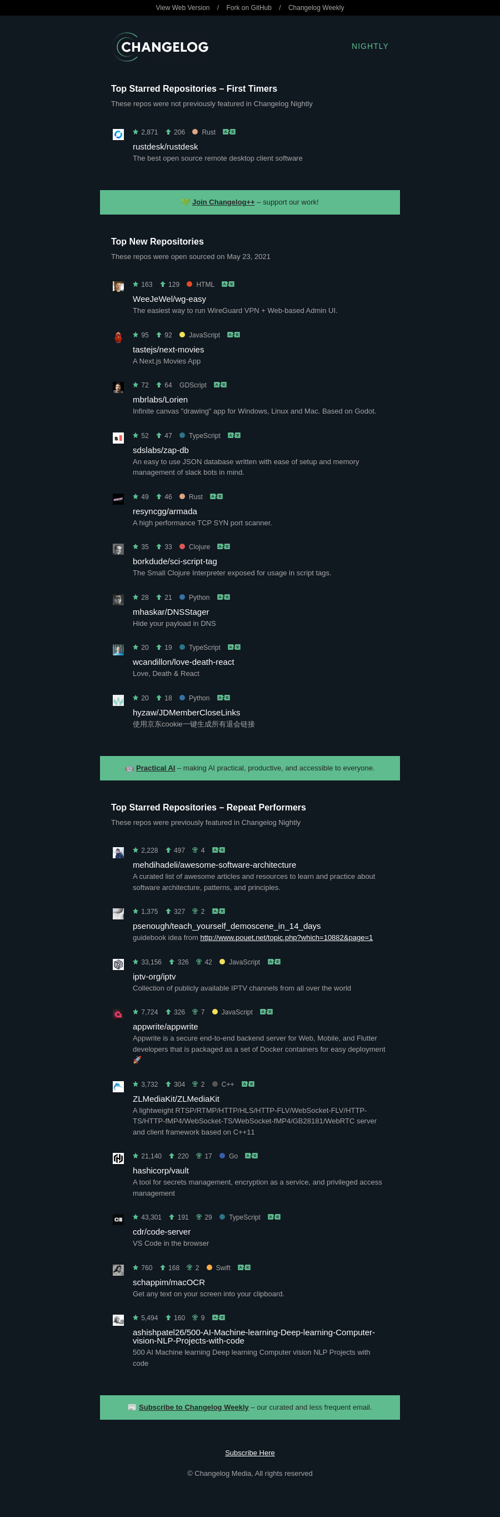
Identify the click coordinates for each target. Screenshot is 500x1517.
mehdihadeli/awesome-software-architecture (214, 864)
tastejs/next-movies (168, 349)
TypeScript (200, 436)
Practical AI (155, 768)
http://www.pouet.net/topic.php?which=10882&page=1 (286, 937)
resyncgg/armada (165, 511)
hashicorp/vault (161, 1170)
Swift (219, 1268)
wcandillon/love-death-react (183, 662)
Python (194, 597)
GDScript (193, 385)
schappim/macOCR (169, 1282)
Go (228, 1156)
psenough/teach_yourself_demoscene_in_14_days (227, 926)
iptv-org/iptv (154, 976)
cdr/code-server (162, 1231)
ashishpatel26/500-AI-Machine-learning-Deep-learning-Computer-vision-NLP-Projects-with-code (254, 1336)
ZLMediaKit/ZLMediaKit (176, 1098)
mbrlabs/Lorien (160, 399)
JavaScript (199, 335)
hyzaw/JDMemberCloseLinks (186, 712)
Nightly (370, 46)
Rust (204, 132)
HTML (200, 285)
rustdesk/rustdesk (165, 146)
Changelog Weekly (316, 8)
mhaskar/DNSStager (171, 611)
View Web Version (183, 8)
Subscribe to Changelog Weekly (194, 1407)
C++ (223, 1084)
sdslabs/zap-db (161, 450)
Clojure (194, 547)
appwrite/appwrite (165, 1026)
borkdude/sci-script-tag (175, 561)
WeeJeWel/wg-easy (169, 299)
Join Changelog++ (223, 202)
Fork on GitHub (249, 8)
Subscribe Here (250, 1453)
